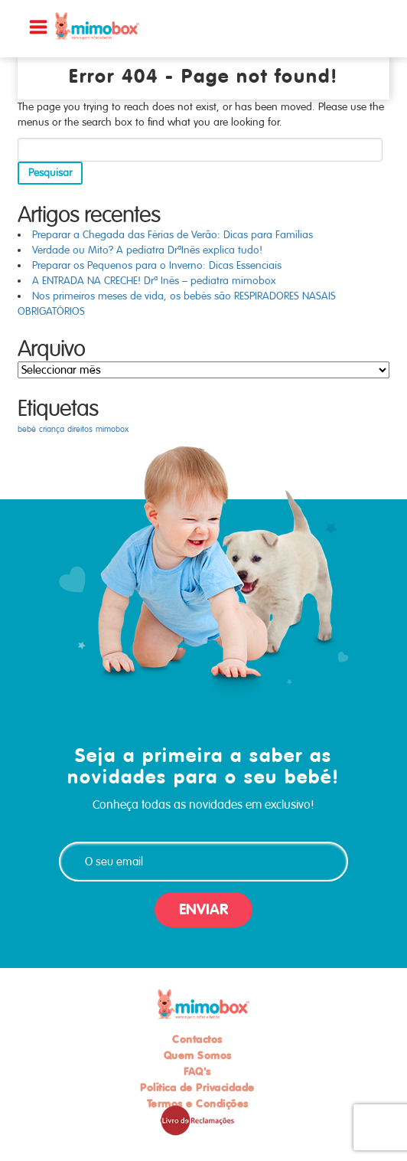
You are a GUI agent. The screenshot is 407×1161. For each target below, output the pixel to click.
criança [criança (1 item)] (51, 429)
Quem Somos (198, 1055)
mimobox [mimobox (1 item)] (112, 429)
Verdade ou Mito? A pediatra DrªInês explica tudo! (147, 250)
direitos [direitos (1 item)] (80, 429)
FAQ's (197, 1071)
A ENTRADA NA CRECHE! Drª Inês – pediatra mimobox (154, 280)
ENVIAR (203, 909)
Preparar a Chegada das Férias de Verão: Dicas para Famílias (172, 234)
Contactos (197, 1039)
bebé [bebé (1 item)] (27, 429)
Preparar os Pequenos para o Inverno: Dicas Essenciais (157, 265)
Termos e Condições (198, 1103)
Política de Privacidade (197, 1087)
